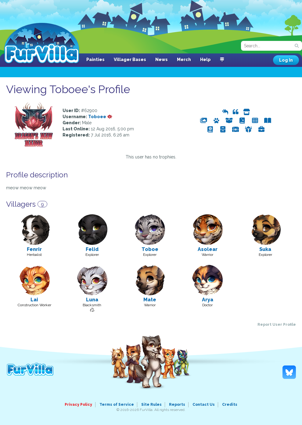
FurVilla (41, 43)
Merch (184, 59)
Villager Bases (130, 59)
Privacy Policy (78, 404)
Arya (207, 300)
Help (205, 59)
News (161, 59)
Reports (177, 404)
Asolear (208, 249)
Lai (34, 300)
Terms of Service (116, 404)
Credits (229, 404)
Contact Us (203, 404)
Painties (95, 59)
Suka (265, 249)
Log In (286, 60)
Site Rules (151, 404)
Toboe (150, 249)
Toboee (100, 116)
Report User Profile (276, 324)
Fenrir (34, 249)
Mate (149, 300)
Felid (92, 249)
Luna (92, 300)
